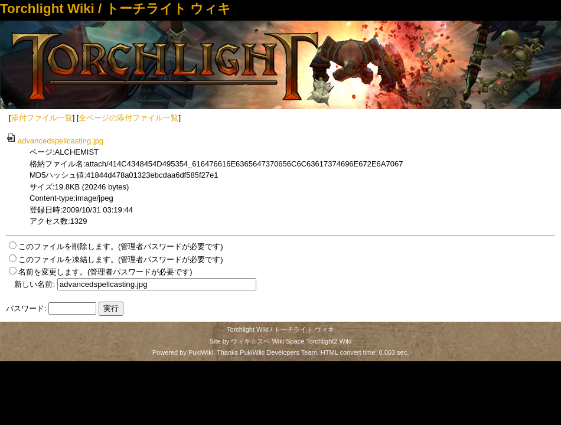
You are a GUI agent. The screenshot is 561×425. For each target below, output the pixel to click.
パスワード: (26, 308)
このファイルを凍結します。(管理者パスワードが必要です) (120, 259)
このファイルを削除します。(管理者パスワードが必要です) (120, 246)
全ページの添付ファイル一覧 (128, 117)
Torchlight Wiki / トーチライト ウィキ (115, 8)
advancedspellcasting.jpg (54, 140)
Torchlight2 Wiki (328, 341)
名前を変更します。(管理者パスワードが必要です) (105, 271)
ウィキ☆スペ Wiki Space (267, 341)
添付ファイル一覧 (42, 117)
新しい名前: (34, 284)
